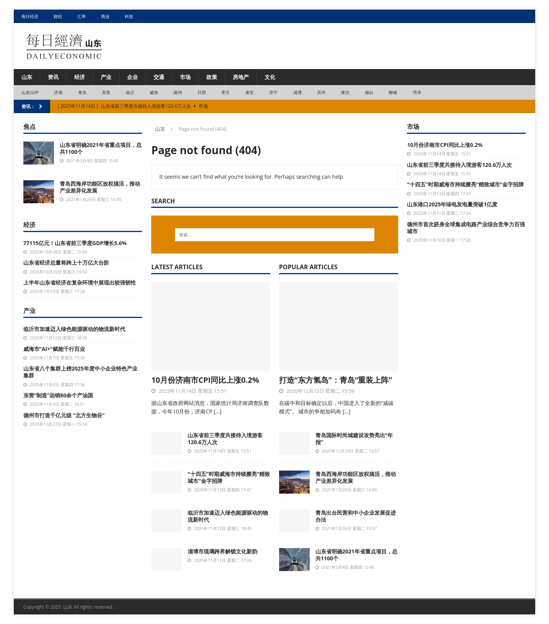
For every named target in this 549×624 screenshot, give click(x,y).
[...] (217, 411)
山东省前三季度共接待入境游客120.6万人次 (225, 438)
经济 (79, 77)
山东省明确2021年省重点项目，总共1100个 (356, 555)
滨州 (321, 92)
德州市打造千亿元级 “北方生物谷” (64, 415)
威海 (154, 92)
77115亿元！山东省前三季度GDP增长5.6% (75, 243)
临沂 (130, 92)
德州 (177, 92)
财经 (58, 16)
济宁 (273, 92)
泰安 (249, 92)
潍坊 (345, 92)
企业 (132, 77)
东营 (106, 92)
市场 (185, 77)
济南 (58, 92)
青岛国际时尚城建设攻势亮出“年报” (354, 438)
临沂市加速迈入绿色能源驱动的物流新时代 (228, 516)
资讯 (53, 77)
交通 (159, 77)
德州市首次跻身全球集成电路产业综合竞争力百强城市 (466, 228)
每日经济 (29, 16)
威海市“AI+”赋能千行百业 (54, 348)
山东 (26, 77)
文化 (270, 77)
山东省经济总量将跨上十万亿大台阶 (66, 262)
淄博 (297, 92)
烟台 (369, 92)
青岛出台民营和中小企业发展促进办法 (355, 516)
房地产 (241, 77)
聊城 (393, 92)
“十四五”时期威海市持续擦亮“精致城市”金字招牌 (229, 477)
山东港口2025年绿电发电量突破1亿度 (452, 204)
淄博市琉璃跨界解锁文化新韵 (222, 551)
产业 (106, 77)
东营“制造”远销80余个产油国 (58, 395)
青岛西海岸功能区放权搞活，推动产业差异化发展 (355, 477)
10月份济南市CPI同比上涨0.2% (205, 380)
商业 (105, 16)
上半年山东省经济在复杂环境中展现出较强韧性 (79, 282)
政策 (211, 77)
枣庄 (225, 92)
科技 (129, 16)
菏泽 (417, 92)
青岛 (82, 92)
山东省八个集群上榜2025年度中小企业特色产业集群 (80, 372)
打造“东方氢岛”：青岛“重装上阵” (335, 380)
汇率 (81, 16)
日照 (202, 92)
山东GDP (30, 92)
